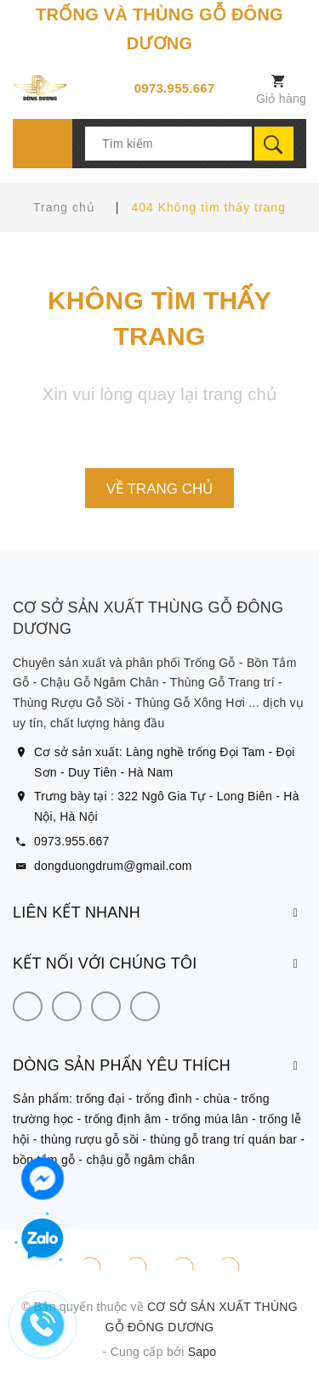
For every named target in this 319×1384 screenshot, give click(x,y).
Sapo (202, 1352)
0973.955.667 (174, 88)
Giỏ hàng (281, 98)
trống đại (101, 1098)
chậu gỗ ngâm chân (140, 1160)
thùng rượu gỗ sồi (90, 1139)
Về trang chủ (160, 489)
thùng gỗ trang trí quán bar (223, 1139)
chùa (216, 1098)
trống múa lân (210, 1119)
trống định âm (123, 1119)
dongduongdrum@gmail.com (113, 866)
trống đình (164, 1098)
